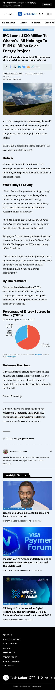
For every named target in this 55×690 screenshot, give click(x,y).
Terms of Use (17, 6)
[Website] (50, 451)
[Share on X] (15, 67)
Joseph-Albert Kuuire (14, 74)
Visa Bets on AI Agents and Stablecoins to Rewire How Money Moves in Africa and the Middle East (27, 562)
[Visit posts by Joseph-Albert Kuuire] (5, 451)
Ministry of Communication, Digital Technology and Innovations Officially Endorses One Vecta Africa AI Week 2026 (27, 612)
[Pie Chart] (27, 334)
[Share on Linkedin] (19, 67)
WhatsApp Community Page (18, 412)
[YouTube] (47, 678)
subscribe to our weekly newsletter (25, 416)
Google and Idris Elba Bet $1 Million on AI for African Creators (26, 514)
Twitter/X (39, 412)
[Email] (28, 67)
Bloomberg (34, 121)
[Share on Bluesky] (24, 67)
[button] (47, 4)
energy (17, 438)
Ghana (23, 30)
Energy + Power (11, 30)
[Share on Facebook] (10, 67)
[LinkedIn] (51, 678)
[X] (42, 678)
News (30, 30)
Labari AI (8, 521)
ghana (25, 438)
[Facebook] (38, 678)
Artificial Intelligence (14, 509)
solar (31, 438)
